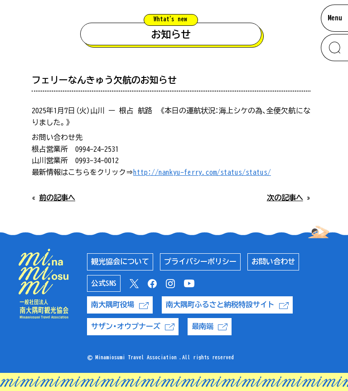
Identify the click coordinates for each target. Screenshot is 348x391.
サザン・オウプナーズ (132, 326)
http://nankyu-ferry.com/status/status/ (202, 172)
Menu (335, 17)
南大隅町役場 (120, 305)
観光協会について (120, 261)
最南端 (209, 326)
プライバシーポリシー (200, 261)
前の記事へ (57, 197)
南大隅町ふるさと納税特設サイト (227, 305)
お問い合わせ (273, 261)
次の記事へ (285, 197)
